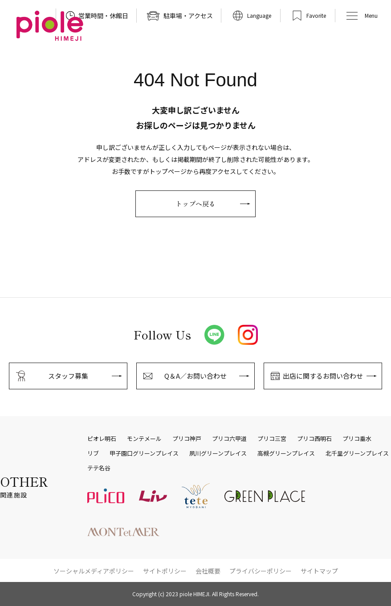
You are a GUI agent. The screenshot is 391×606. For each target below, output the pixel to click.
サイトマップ (319, 571)
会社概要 (208, 571)
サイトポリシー (165, 571)
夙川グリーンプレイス (218, 453)
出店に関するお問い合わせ (323, 375)
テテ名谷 (98, 468)
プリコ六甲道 (229, 438)
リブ (93, 453)
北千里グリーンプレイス (357, 453)
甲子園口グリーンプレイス (144, 453)
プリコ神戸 (186, 438)
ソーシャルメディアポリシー (93, 571)
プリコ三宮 (271, 438)
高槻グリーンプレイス (286, 453)
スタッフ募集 (68, 375)
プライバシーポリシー (260, 571)
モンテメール (144, 438)
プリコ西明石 (314, 438)
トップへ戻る (195, 203)
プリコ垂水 (356, 438)
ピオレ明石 (101, 438)
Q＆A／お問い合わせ (195, 375)
